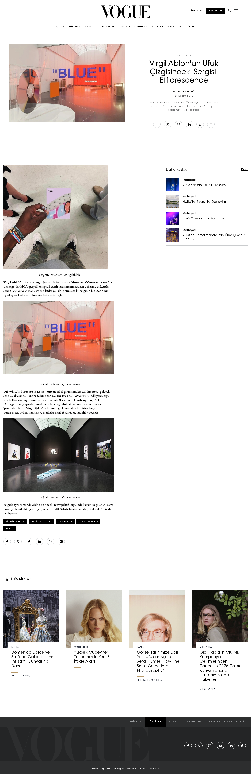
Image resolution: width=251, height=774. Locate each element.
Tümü (244, 169)
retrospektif (88, 521)
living (143, 769)
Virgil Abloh (15, 521)
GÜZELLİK (75, 27)
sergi (9, 528)
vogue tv (154, 769)
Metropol (184, 56)
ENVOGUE (91, 27)
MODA (60, 27)
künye (173, 722)
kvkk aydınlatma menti (226, 722)
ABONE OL (215, 11)
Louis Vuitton (41, 521)
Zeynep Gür (188, 92)
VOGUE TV (140, 27)
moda (95, 769)
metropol (131, 769)
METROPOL (109, 27)
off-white (65, 521)
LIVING (125, 27)
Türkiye (155, 721)
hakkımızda (193, 722)
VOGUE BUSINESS (163, 27)
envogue (119, 769)
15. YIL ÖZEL (187, 27)
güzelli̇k (106, 769)
